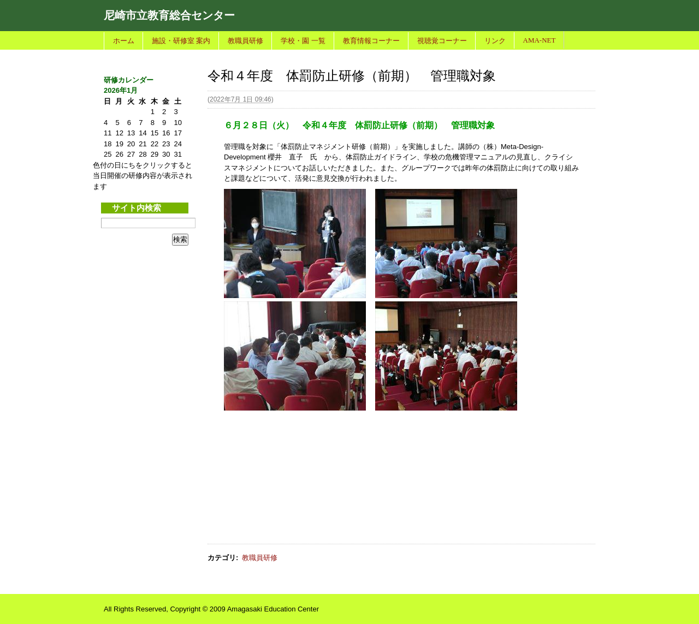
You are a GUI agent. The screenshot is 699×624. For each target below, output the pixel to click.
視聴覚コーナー (442, 41)
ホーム (123, 41)
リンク (495, 41)
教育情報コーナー (371, 41)
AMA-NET (539, 40)
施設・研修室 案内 (181, 41)
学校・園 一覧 (303, 41)
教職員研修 (245, 41)
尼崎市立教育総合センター (169, 15)
